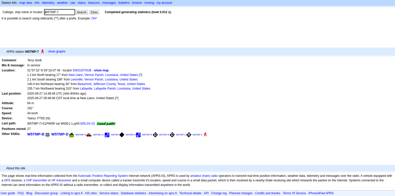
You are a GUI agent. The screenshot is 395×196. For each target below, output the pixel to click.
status (82, 3)
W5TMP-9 (80, 134)
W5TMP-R (147, 134)
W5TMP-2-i (98, 134)
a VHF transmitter (35, 180)
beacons (94, 3)
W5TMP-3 (197, 134)
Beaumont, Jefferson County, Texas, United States (111, 84)
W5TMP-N (164, 134)
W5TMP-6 (130, 134)
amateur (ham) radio (204, 176)
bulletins (123, 3)
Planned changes (241, 193)
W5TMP (115, 134)
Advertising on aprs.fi (163, 193)
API (206, 193)
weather (62, 3)
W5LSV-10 (87, 123)
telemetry (48, 3)
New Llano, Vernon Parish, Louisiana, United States (103, 75)
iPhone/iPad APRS (321, 193)
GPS (7, 180)
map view (25, 3)
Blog (29, 193)
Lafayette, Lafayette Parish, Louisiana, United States (115, 88)
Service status (108, 193)
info (37, 3)
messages (109, 3)
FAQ (21, 193)
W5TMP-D (60, 134)
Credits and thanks (267, 193)
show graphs (56, 51)
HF (54, 180)
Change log (218, 193)
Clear (94, 12)
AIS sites (91, 193)
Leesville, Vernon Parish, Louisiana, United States (104, 79)
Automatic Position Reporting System (103, 176)
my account (164, 3)
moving (149, 3)
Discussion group (46, 193)
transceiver (63, 180)
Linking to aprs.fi (71, 193)
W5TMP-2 (181, 134)
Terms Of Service (294, 193)
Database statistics (133, 193)
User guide (8, 193)
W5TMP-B (35, 134)
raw (72, 3)
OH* (94, 18)
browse (137, 3)
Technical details (190, 193)
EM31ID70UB (82, 70)
